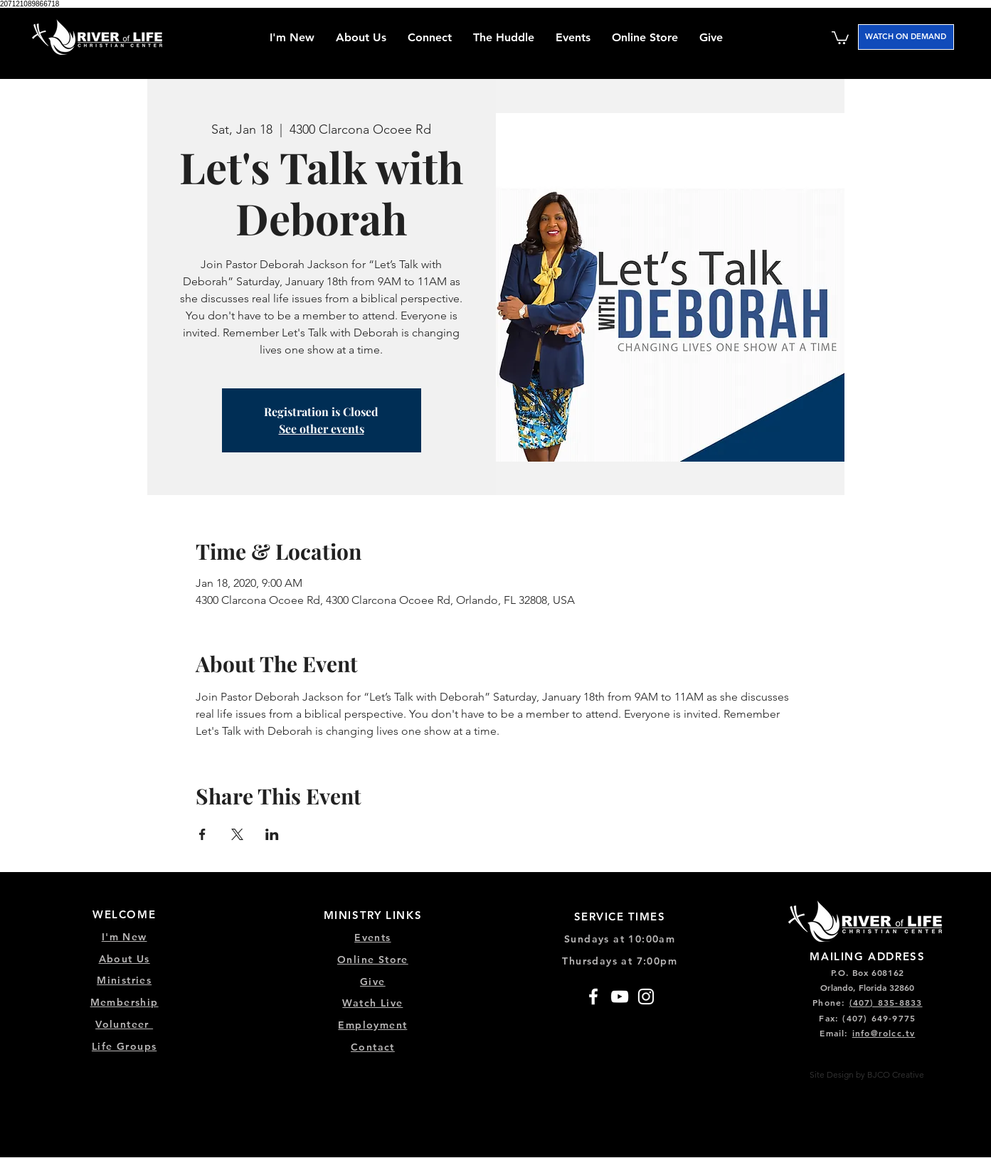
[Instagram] (646, 996)
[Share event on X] (237, 834)
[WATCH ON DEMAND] (906, 37)
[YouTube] (619, 996)
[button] (429, 37)
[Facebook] (593, 996)
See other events (321, 428)
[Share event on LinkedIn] (272, 834)
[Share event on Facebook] (202, 834)
